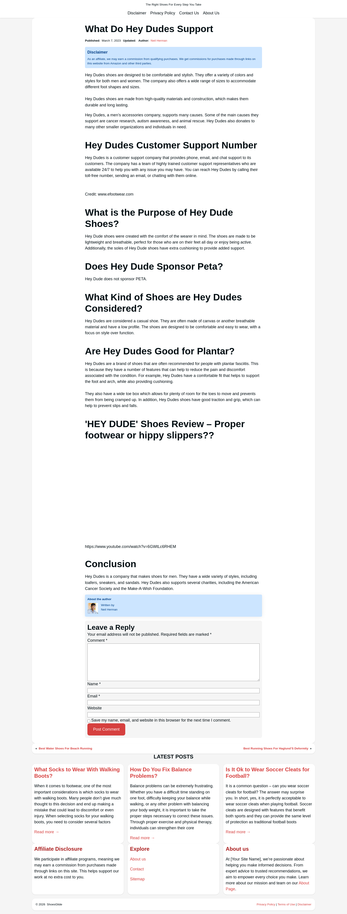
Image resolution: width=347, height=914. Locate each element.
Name (94, 684)
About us (138, 859)
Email (93, 696)
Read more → (46, 832)
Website (94, 708)
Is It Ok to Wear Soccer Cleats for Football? (267, 772)
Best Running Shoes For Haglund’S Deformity (275, 748)
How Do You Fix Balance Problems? (161, 772)
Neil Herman (159, 40)
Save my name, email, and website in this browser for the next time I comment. (161, 720)
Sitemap (137, 879)
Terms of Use (286, 904)
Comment (97, 640)
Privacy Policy (266, 904)
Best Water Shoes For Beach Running (65, 748)
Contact (137, 869)
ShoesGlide (54, 904)
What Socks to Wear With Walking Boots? (77, 772)
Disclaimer (304, 904)
